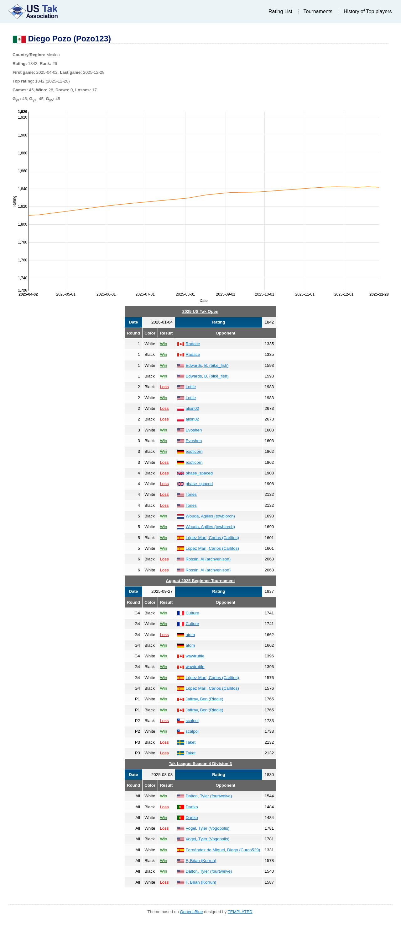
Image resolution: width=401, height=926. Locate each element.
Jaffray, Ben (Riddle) (204, 699)
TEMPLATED (240, 911)
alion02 (192, 408)
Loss (164, 386)
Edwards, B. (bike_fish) (206, 365)
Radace (192, 343)
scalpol (192, 720)
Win (163, 343)
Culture (192, 613)
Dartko (191, 807)
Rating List (280, 11)
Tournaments (318, 11)
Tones (191, 494)
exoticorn (193, 451)
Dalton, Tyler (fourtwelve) (208, 796)
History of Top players (368, 11)
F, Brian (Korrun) (200, 860)
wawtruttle (194, 656)
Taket (190, 742)
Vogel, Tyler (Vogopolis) (207, 828)
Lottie (190, 386)
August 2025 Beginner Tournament (200, 580)
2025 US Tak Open (200, 311)
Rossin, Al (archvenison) (208, 559)
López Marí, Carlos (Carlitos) (212, 537)
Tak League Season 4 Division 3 (200, 763)
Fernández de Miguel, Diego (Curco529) (222, 850)
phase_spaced (199, 473)
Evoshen (193, 430)
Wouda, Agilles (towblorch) (210, 516)
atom (190, 634)
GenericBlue (191, 911)
